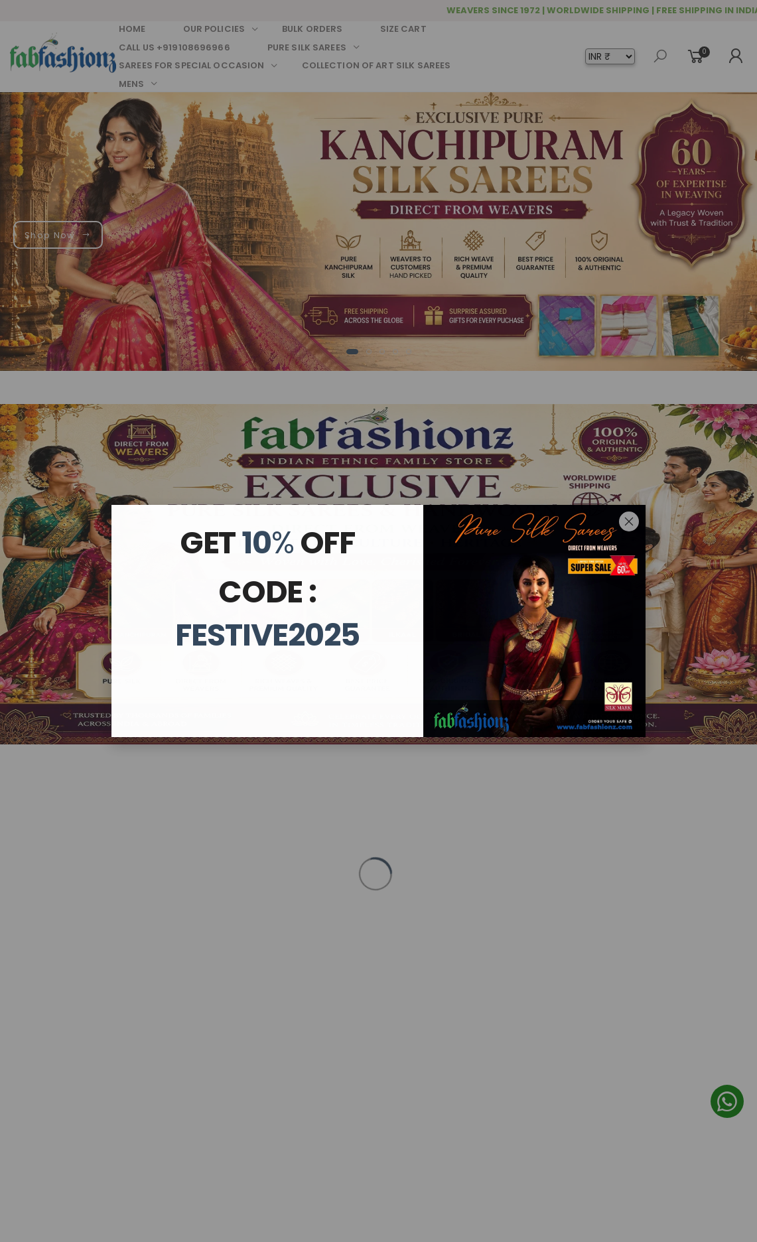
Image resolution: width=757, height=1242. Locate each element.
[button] (352, 352)
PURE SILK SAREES (306, 47)
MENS (132, 84)
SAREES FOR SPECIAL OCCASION (192, 65)
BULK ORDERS (312, 29)
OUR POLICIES (214, 29)
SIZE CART (403, 29)
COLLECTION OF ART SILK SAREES (376, 65)
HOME (132, 29)
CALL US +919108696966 (174, 47)
